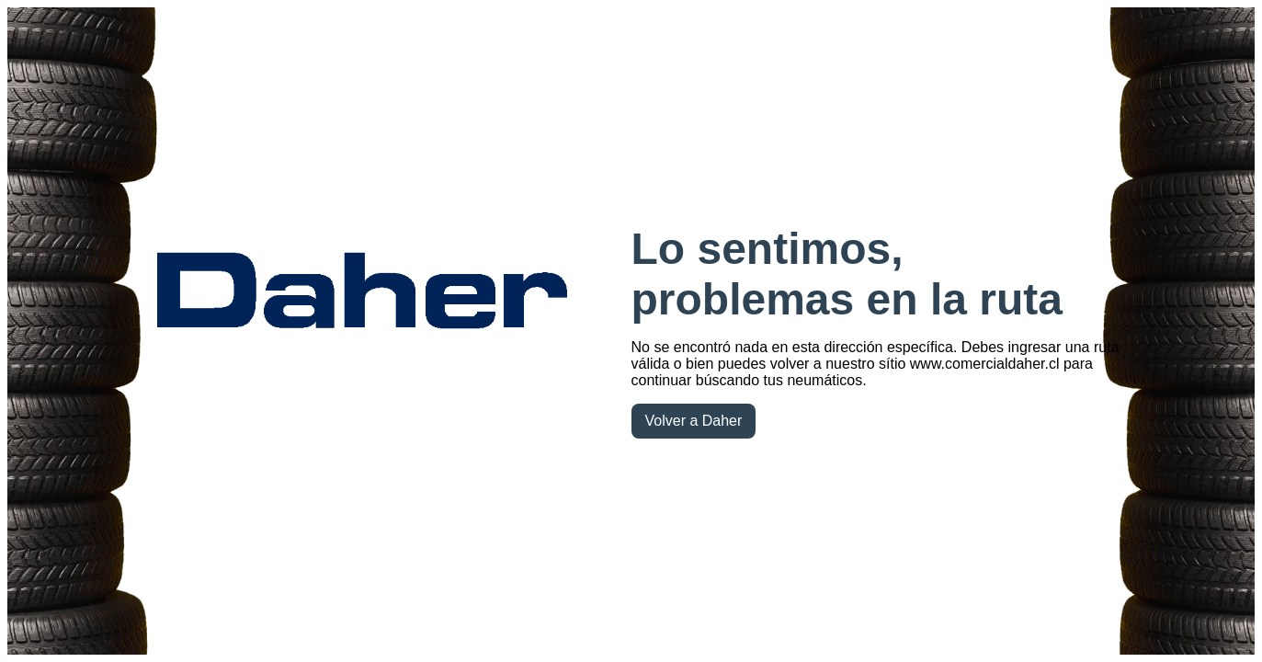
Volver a (694, 420)
